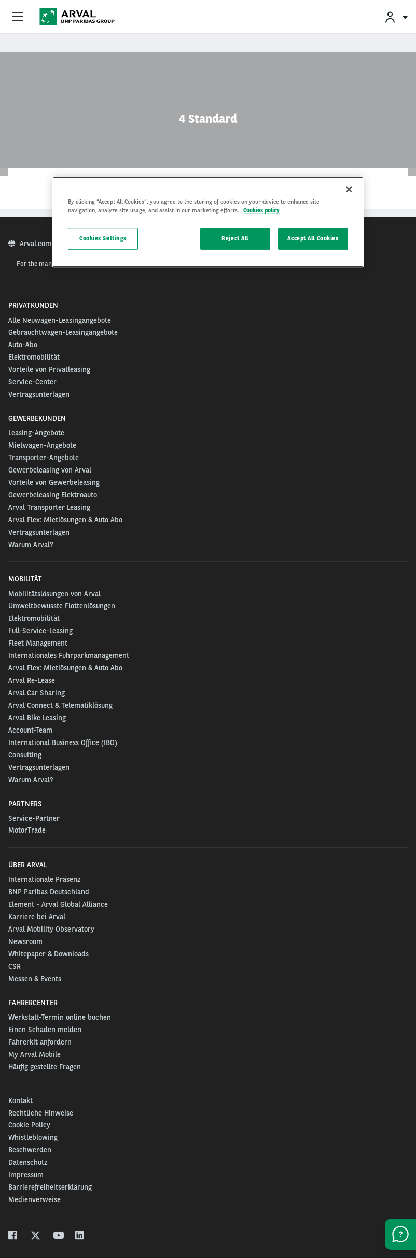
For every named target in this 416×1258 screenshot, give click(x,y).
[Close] (349, 189)
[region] (208, 222)
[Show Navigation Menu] (17, 17)
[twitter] (35, 1236)
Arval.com (36, 243)
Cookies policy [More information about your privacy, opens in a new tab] (261, 210)
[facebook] (13, 1236)
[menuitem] (396, 17)
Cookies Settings (103, 238)
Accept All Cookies (312, 238)
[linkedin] (80, 1236)
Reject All (234, 238)
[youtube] (58, 1236)
